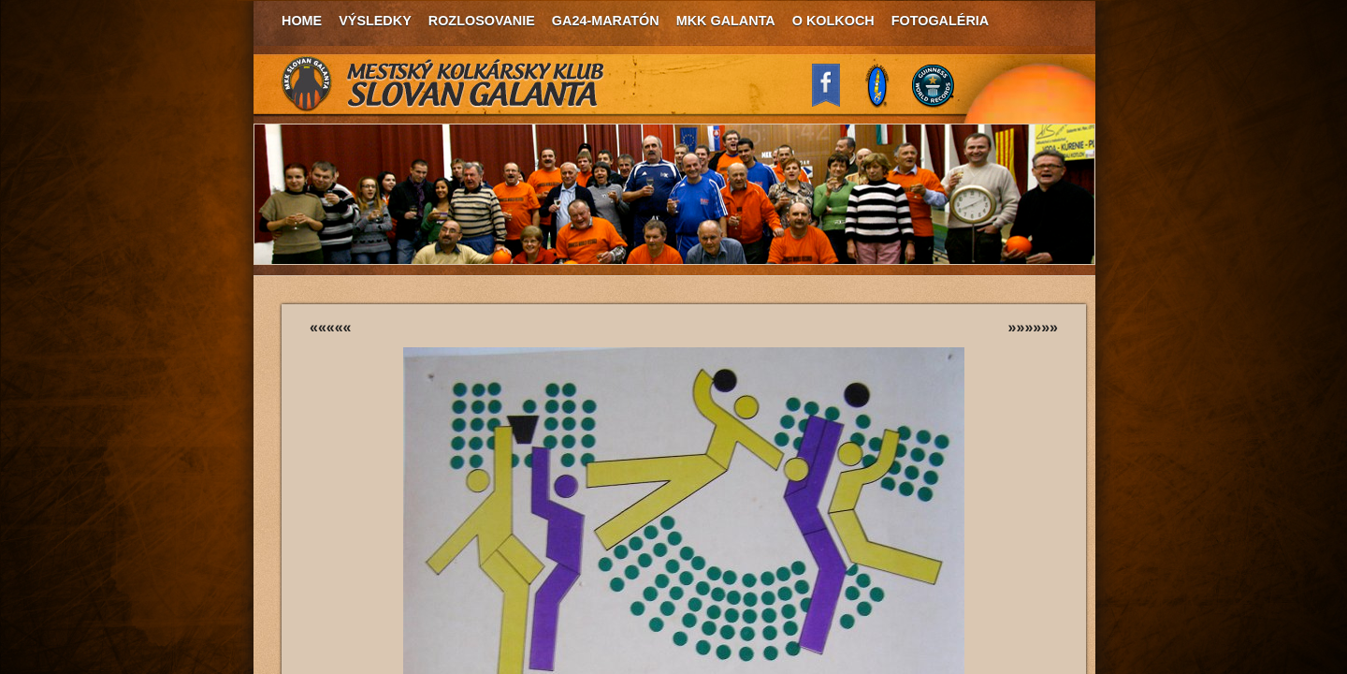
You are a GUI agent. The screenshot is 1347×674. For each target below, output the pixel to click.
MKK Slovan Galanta (443, 84)
